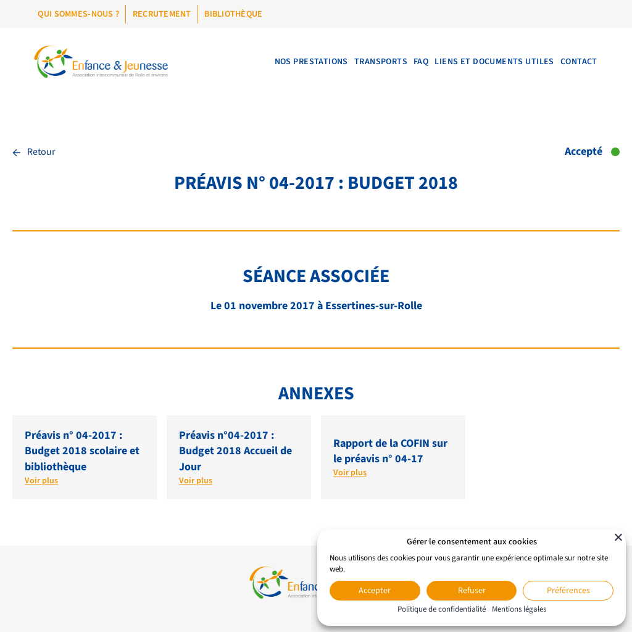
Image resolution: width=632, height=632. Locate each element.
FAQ (404, 62)
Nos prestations (281, 62)
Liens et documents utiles (485, 62)
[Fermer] (618, 537)
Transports (358, 62)
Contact (575, 62)
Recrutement (162, 14)
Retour (34, 152)
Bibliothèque (233, 14)
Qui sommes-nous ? (78, 14)
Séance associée (316, 276)
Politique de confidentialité (441, 609)
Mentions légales (519, 609)
